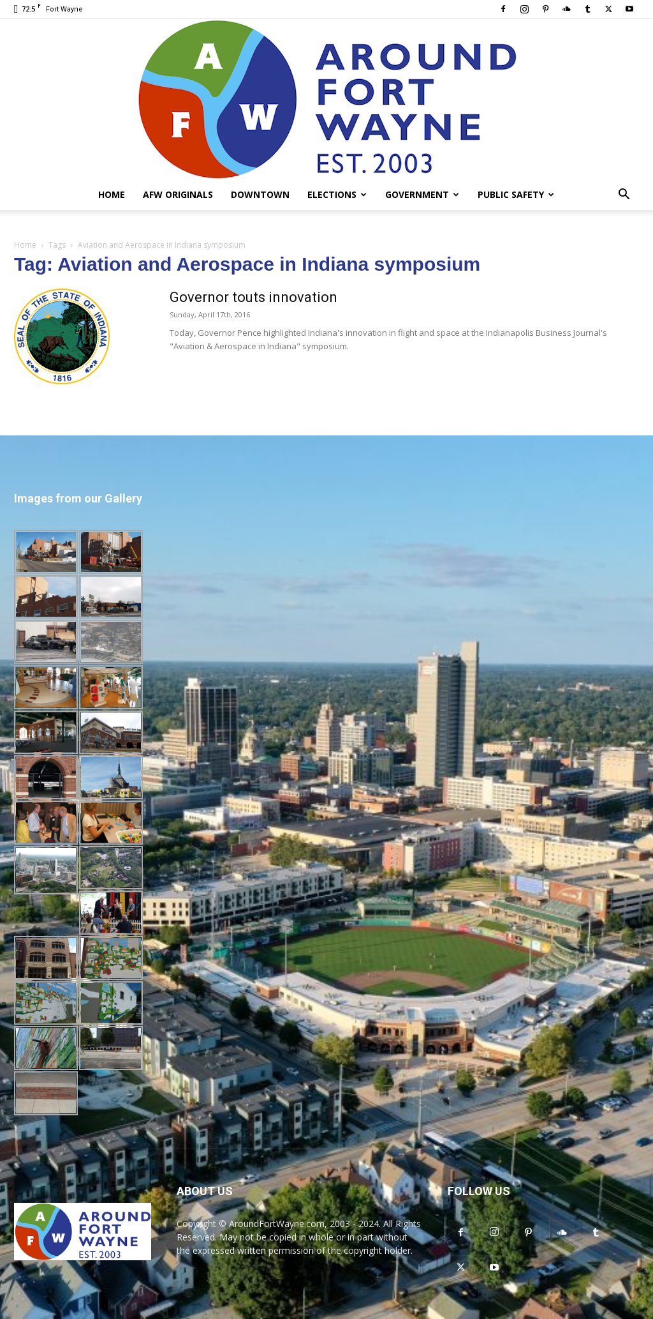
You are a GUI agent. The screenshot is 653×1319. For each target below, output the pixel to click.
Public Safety (516, 194)
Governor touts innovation (253, 297)
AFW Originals (178, 194)
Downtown (260, 194)
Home (111, 194)
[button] (623, 196)
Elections (337, 194)
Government (422, 194)
